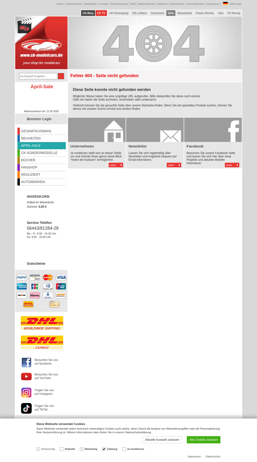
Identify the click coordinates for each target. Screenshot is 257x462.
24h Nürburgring (118, 13)
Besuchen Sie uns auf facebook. (46, 361)
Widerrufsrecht (146, 3)
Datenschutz (177, 3)
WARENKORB (38, 196)
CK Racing (233, 13)
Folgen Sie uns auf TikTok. (44, 407)
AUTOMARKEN (33, 182)
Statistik (70, 448)
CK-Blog (88, 13)
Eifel (171, 13)
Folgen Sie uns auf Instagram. (44, 392)
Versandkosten (195, 3)
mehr (113, 165)
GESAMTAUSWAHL (36, 131)
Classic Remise (205, 13)
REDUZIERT (30, 174)
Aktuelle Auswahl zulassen (162, 439)
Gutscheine (157, 13)
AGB (133, 3)
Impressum (212, 3)
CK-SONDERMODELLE (39, 153)
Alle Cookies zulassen (203, 439)
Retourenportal (119, 3)
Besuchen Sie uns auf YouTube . (46, 376)
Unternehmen (74, 3)
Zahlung (112, 448)
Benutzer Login (39, 119)
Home (60, 3)
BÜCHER (28, 160)
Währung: (236, 3)
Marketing (91, 448)
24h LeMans (139, 13)
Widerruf (162, 3)
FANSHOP (29, 167)
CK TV (101, 13)
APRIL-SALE (31, 145)
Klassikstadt (185, 13)
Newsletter (90, 3)
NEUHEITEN (31, 138)
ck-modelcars (135, 448)
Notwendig (48, 448)
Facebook (195, 146)
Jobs (220, 13)
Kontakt (103, 3)
